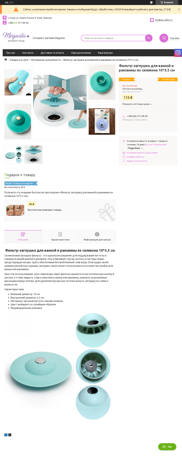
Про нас (10, 53)
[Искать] (148, 38)
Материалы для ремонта (46, 59)
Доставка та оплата (52, 53)
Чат (167, 446)
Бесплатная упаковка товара (44, 209)
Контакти (27, 53)
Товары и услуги (18, 59)
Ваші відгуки (105, 53)
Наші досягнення (81, 53)
